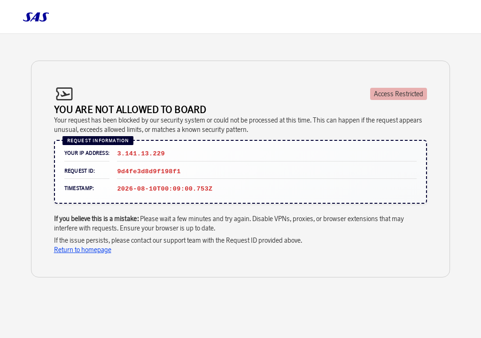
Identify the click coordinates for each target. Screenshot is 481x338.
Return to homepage (82, 250)
